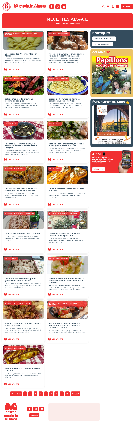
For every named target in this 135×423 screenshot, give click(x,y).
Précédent (16, 394)
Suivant (75, 394)
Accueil (57, 23)
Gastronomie (9, 33)
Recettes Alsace (68, 23)
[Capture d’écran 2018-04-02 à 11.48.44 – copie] (111, 94)
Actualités (53, 33)
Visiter (28, 303)
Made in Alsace (20, 33)
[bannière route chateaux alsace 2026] (111, 144)
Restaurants (74, 303)
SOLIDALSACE (30, 213)
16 (68, 393)
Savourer (8, 35)
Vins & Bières (74, 213)
